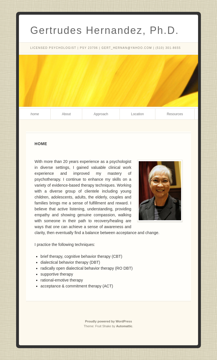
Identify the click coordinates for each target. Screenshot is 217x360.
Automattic (124, 326)
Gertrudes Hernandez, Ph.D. (104, 30)
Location (137, 114)
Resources (175, 114)
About (66, 114)
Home (35, 114)
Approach (101, 114)
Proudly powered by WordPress (108, 321)
